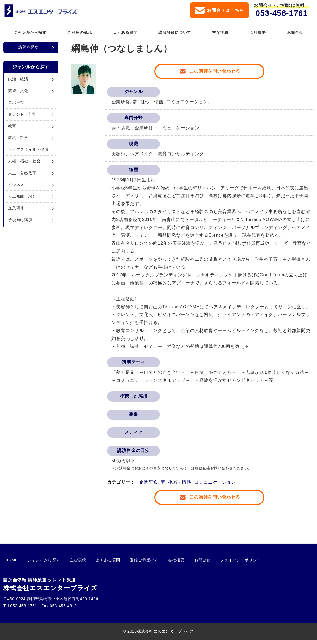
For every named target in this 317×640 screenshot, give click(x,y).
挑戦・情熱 (179, 482)
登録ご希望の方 (126, 560)
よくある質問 (94, 560)
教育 (12, 126)
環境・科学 (18, 137)
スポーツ (16, 102)
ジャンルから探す (38, 560)
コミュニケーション (215, 482)
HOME (9, 560)
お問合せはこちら (219, 10)
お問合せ (176, 560)
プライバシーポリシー (210, 560)
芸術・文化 (18, 91)
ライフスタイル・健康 (28, 149)
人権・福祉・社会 (24, 161)
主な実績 (68, 560)
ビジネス (16, 185)
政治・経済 (18, 79)
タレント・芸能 (22, 114)
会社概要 (154, 560)
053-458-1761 (282, 13)
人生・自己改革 (22, 173)
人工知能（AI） (22, 196)
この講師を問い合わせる (214, 71)
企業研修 (148, 482)
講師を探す (28, 47)
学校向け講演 (20, 219)
